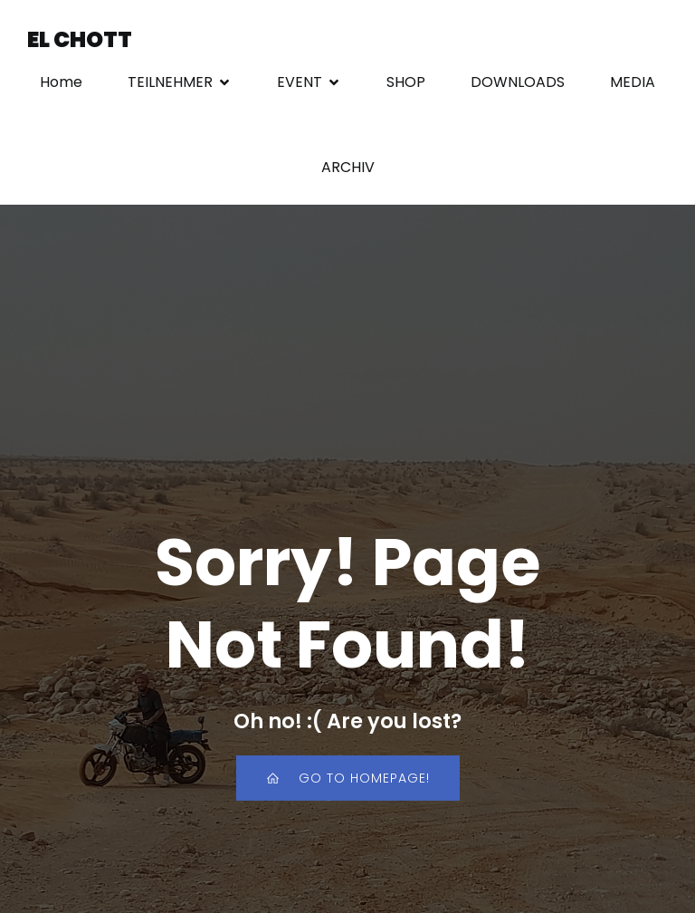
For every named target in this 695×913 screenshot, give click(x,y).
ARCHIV (348, 168)
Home (61, 82)
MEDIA (632, 82)
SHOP (405, 82)
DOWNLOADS (518, 82)
